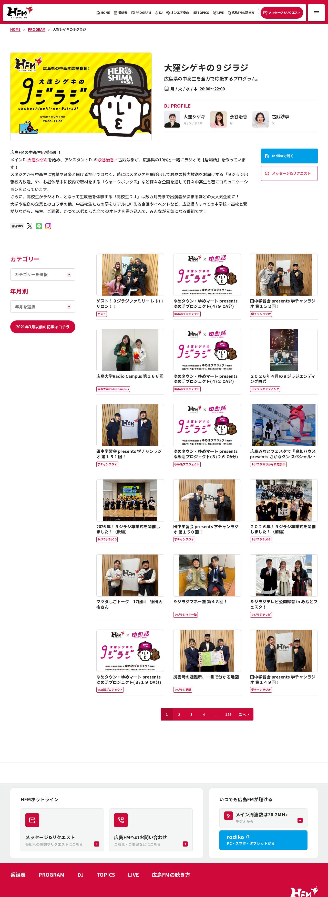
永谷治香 (106, 160)
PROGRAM (36, 29)
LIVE (133, 874)
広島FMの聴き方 (171, 874)
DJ (80, 874)
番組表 (18, 874)
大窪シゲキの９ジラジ (69, 29)
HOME (15, 29)
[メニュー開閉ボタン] (316, 12)
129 (228, 714)
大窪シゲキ (37, 160)
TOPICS (106, 874)
